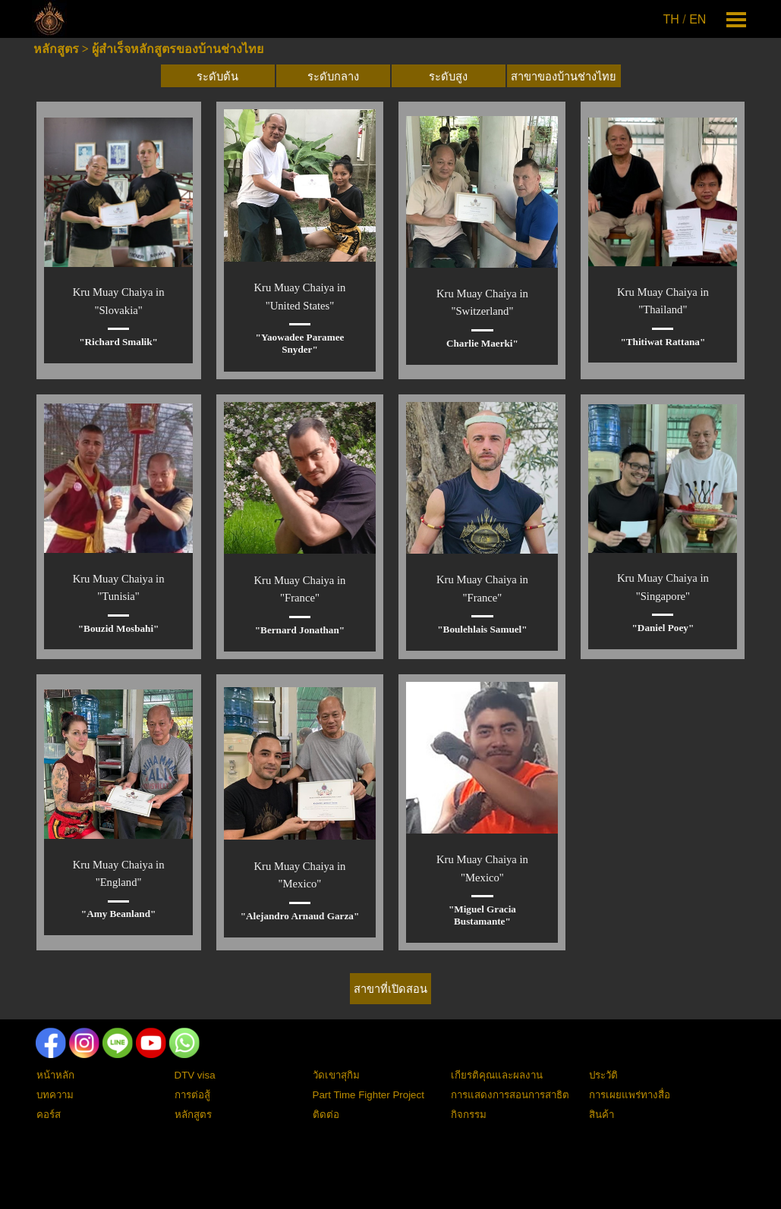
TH (671, 19)
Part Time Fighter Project (368, 1095)
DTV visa (195, 1075)
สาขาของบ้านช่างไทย (563, 77)
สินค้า (601, 1114)
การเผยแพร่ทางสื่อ (629, 1095)
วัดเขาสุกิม (336, 1075)
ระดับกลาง (333, 77)
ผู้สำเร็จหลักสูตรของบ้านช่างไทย (177, 48)
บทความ (55, 1095)
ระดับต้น (217, 77)
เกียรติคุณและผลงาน (497, 1075)
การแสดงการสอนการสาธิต (510, 1095)
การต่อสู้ (192, 1095)
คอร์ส (48, 1114)
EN (697, 19)
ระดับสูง (448, 77)
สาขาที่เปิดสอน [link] (390, 989)
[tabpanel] (686, 20)
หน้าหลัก (55, 1075)
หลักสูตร (56, 48)
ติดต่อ (326, 1114)
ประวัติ (603, 1075)
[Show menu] (736, 19)
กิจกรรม (469, 1114)
